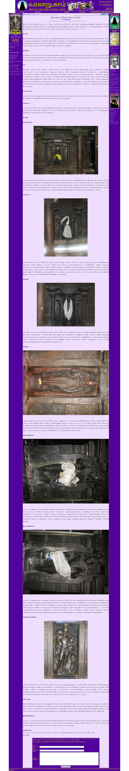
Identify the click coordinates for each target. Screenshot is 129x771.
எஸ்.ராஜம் (111, 73)
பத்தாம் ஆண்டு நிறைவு (14, 43)
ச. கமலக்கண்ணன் (66, 19)
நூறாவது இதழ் (112, 69)
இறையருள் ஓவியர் (113, 82)
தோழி (10, 49)
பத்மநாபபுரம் (112, 112)
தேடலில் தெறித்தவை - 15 (15, 71)
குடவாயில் (111, 85)
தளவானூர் (111, 109)
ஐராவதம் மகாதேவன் (114, 77)
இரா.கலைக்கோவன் (114, 79)
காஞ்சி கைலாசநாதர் (114, 89)
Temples (66, 12)
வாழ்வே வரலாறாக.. (114, 121)
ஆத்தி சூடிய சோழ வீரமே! (15, 73)
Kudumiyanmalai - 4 (14, 52)
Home (22, 12)
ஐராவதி (111, 49)
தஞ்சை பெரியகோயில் (114, 90)
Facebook (82, 12)
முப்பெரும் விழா (113, 51)
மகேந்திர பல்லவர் (113, 84)
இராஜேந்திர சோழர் (113, 74)
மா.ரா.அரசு (112, 76)
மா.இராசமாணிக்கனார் (114, 87)
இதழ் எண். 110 (26, 14)
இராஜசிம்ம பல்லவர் (114, 123)
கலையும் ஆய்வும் (35, 14)
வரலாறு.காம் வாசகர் (114, 81)
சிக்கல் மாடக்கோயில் (14, 68)
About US (37, 12)
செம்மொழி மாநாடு (113, 48)
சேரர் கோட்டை (112, 46)
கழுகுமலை (112, 116)
